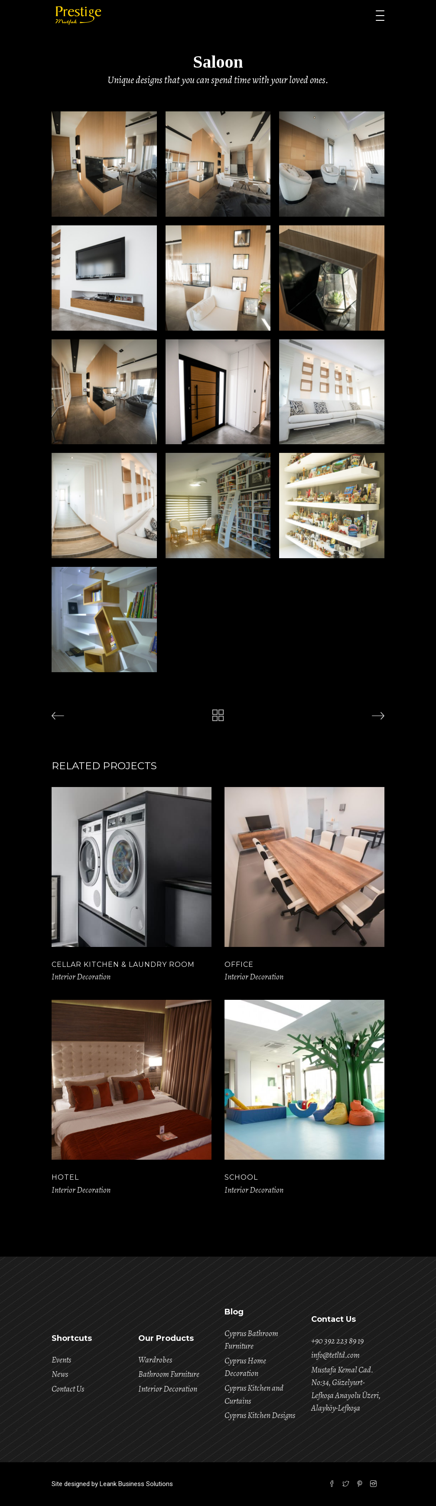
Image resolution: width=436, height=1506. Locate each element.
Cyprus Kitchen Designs (260, 1415)
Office (239, 964)
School (241, 1177)
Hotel (65, 1177)
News (60, 1374)
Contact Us (68, 1389)
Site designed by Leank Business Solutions (112, 1484)
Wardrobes (155, 1360)
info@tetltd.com (335, 1355)
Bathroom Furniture (168, 1374)
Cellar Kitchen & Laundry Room (123, 964)
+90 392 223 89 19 (337, 1341)
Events (61, 1360)
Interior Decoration (81, 976)
